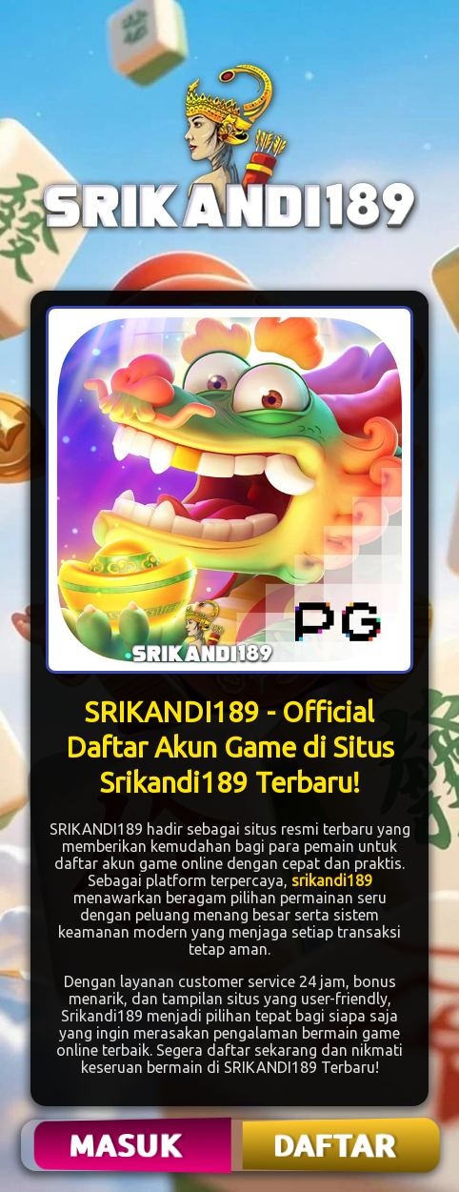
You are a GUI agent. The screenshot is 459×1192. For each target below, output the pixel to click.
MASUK (127, 1145)
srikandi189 (331, 880)
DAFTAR (336, 1145)
